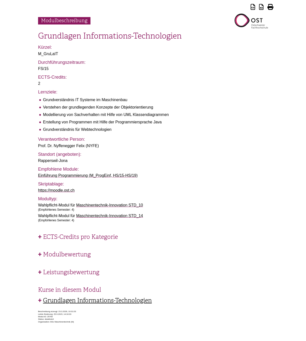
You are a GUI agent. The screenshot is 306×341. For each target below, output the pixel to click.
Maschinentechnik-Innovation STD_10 (109, 205)
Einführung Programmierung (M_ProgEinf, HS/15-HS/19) (88, 175)
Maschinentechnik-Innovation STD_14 (109, 216)
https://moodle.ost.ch (56, 190)
